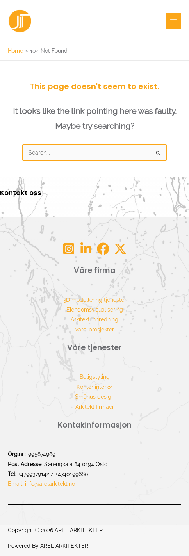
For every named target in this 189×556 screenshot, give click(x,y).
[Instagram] (68, 248)
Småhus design (94, 397)
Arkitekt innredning (94, 319)
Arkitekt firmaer (94, 407)
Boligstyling (95, 377)
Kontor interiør (94, 387)
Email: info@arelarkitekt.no (41, 484)
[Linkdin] (85, 248)
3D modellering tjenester (94, 300)
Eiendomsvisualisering (94, 310)
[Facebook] (103, 248)
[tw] (120, 248)
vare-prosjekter (94, 329)
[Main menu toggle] (174, 21)
